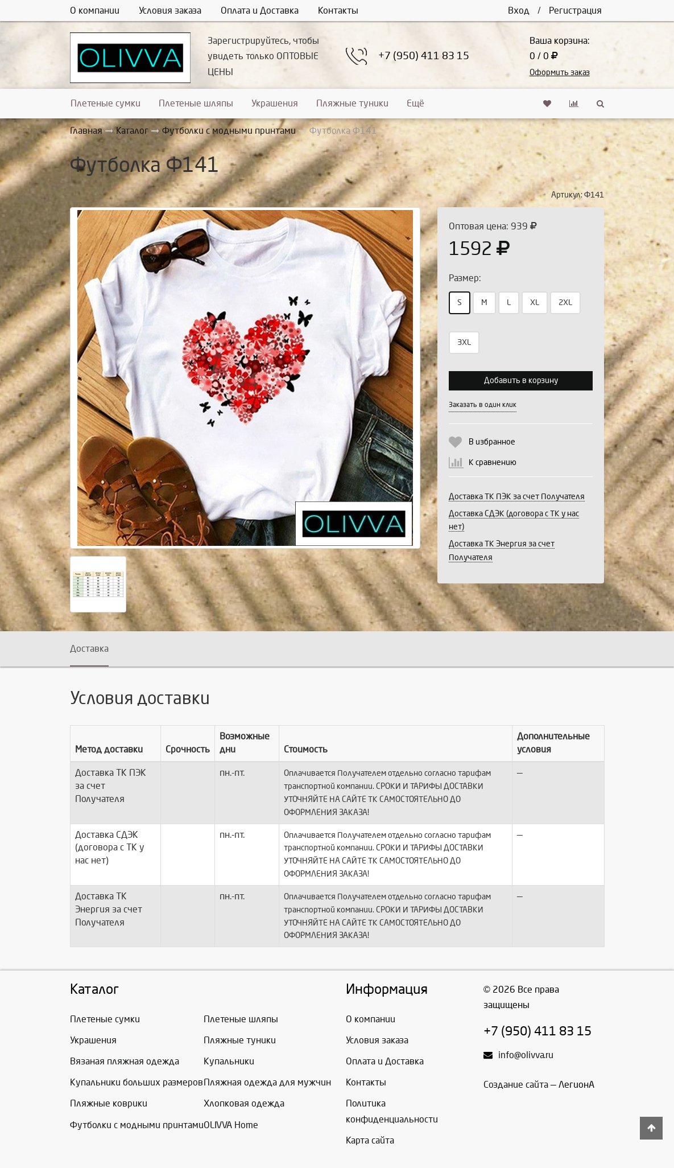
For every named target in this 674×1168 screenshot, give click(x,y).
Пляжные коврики (108, 1103)
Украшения (274, 103)
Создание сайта (515, 1084)
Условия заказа (170, 10)
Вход (519, 10)
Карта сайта (370, 1140)
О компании (94, 10)
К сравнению (492, 462)
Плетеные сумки (105, 103)
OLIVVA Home (231, 1125)
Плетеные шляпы (196, 103)
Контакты (338, 10)
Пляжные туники (352, 103)
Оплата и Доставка (260, 10)
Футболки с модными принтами (137, 1125)
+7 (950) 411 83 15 (423, 56)
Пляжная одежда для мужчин (267, 1082)
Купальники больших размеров (136, 1082)
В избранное (492, 442)
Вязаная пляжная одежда (124, 1061)
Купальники (229, 1061)
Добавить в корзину (521, 380)
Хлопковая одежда (244, 1103)
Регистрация (575, 10)
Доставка (89, 648)
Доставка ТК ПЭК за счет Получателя (517, 496)
